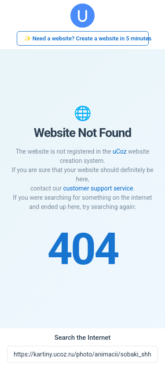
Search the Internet (83, 338)
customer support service (98, 188)
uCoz (120, 151)
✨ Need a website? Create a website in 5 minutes (86, 38)
